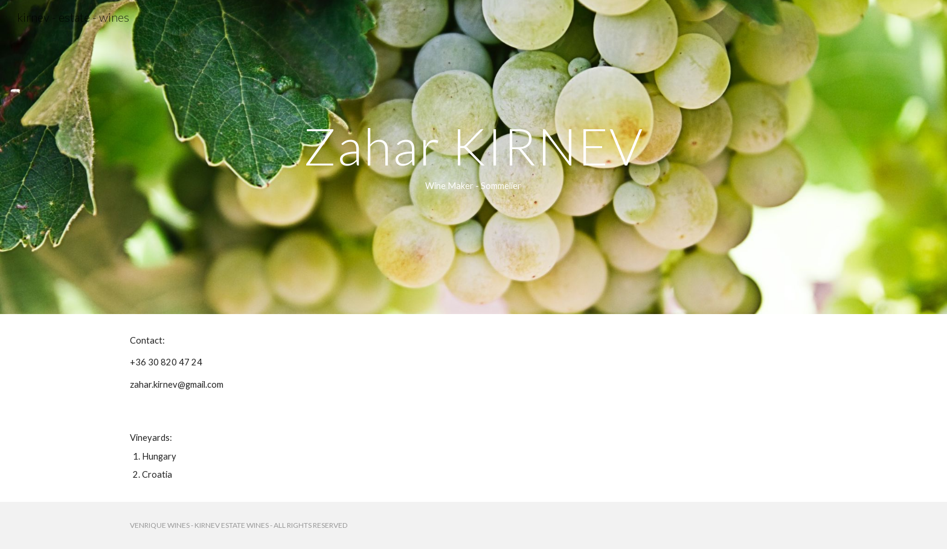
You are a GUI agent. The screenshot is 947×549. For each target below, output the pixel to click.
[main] (473, 157)
